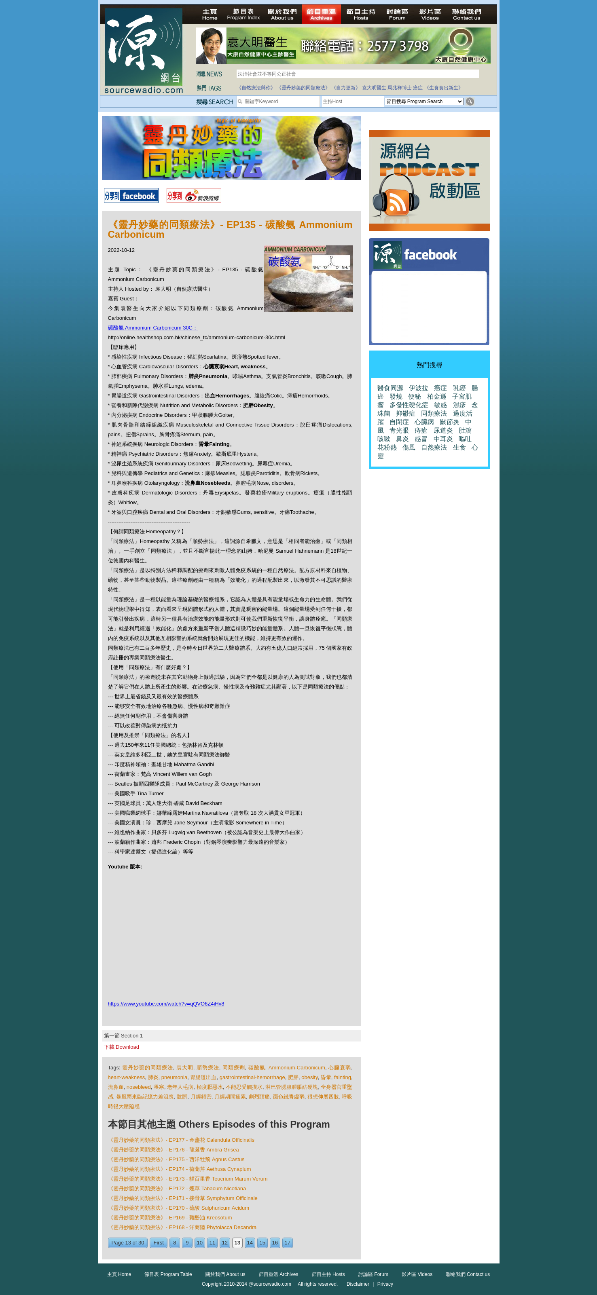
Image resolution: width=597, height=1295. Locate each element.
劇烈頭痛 (259, 1097)
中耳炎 (443, 438)
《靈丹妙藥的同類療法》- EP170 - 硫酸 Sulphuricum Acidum (179, 1208)
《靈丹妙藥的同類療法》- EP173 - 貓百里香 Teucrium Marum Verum (188, 1179)
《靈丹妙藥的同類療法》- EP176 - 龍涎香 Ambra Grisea (173, 1150)
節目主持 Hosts (328, 1274)
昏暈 (326, 1077)
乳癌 (459, 387)
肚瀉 (465, 430)
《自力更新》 (345, 88)
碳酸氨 (256, 1068)
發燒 (396, 396)
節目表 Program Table (168, 1274)
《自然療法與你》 (256, 88)
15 (262, 1243)
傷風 (408, 447)
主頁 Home (119, 1274)
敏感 (440, 404)
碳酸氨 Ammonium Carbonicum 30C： (153, 328)
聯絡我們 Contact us (468, 1274)
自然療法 (434, 447)
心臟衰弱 (339, 1068)
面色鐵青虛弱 (289, 1097)
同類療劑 (233, 1068)
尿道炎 (443, 430)
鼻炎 (402, 438)
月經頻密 (201, 1097)
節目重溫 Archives (278, 1274)
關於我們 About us (225, 1274)
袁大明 (184, 1068)
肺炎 (153, 1077)
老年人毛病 (180, 1087)
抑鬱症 (405, 413)
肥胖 (293, 1077)
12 (225, 1243)
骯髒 (182, 1097)
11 (212, 1243)
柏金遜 (437, 396)
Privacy (385, 1284)
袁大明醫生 (374, 88)
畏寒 (159, 1087)
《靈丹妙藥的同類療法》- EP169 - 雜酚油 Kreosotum (170, 1218)
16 (275, 1243)
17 (287, 1243)
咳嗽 (383, 438)
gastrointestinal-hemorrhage (252, 1077)
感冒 (421, 438)
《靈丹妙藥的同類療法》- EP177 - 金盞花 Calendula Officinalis (181, 1140)
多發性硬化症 (409, 404)
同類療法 (434, 413)
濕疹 (459, 404)
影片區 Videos (417, 1274)
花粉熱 (387, 447)
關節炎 (449, 421)
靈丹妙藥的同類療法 (147, 1068)
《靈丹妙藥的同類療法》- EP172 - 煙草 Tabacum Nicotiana (177, 1188)
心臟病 (424, 421)
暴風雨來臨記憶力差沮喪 (145, 1097)
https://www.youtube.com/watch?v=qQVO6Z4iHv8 (166, 1004)
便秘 (414, 396)
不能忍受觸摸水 (244, 1087)
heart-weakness (126, 1077)
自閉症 (399, 421)
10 (200, 1243)
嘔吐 (465, 438)
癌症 (418, 88)
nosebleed (139, 1087)
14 (250, 1243)
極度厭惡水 (210, 1087)
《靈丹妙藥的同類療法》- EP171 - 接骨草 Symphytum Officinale (183, 1198)
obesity (309, 1077)
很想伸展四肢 (323, 1097)
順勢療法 (208, 1068)
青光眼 (399, 430)
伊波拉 (418, 387)
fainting (342, 1077)
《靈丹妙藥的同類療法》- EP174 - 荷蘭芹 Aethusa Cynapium (179, 1169)
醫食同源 (390, 387)
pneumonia (174, 1077)
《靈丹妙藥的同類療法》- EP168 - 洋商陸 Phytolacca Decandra (182, 1227)
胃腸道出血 (203, 1077)
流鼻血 (116, 1087)
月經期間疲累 (230, 1097)
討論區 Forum (373, 1274)
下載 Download (121, 1047)
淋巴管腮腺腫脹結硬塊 (291, 1087)
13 (237, 1243)
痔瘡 (421, 430)
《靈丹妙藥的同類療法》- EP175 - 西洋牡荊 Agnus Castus (176, 1159)
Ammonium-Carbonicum (297, 1068)
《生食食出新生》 (443, 88)
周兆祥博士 (399, 88)
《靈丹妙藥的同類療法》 (303, 88)
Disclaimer (358, 1284)
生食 (459, 447)
